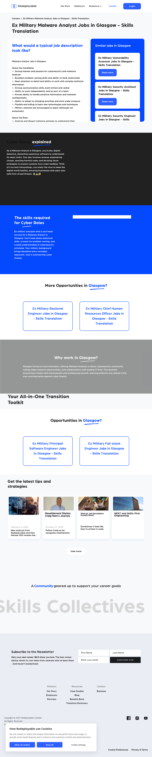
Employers (79, 6)
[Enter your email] (93, 660)
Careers (16, 18)
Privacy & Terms (140, 750)
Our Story (65, 6)
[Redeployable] (24, 6)
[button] (95, 6)
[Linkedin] (120, 718)
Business (101, 691)
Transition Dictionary (77, 703)
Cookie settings (78, 745)
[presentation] (99, 669)
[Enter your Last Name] (125, 653)
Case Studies (77, 691)
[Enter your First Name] (93, 653)
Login (132, 6)
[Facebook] (129, 718)
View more (76, 551)
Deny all (49, 745)
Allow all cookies (22, 745)
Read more (107, 72)
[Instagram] (137, 718)
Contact (113, 6)
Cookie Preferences (118, 750)
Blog (77, 695)
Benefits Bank (77, 699)
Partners (51, 699)
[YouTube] (146, 718)
